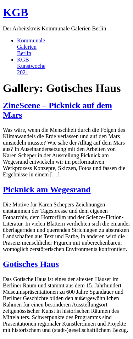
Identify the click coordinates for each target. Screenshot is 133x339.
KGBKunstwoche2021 (31, 66)
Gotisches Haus (31, 264)
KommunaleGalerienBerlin (31, 46)
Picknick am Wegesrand (47, 189)
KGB (15, 12)
